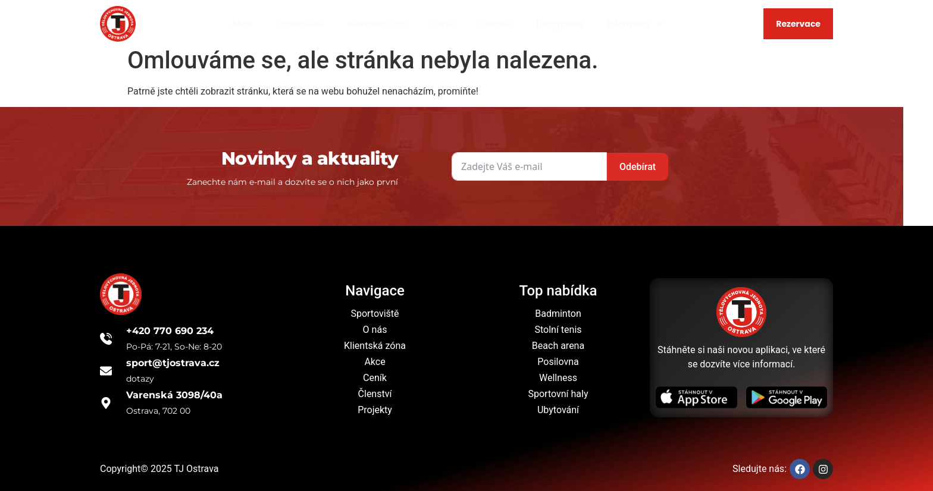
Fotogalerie (559, 24)
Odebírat (576, 166)
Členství (496, 24)
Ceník (443, 24)
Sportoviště (299, 24)
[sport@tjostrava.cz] (106, 371)
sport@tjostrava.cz (173, 363)
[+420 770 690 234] (106, 339)
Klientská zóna (377, 24)
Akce (241, 24)
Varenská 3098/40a (174, 395)
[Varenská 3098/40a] (106, 403)
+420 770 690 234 (170, 330)
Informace (636, 24)
